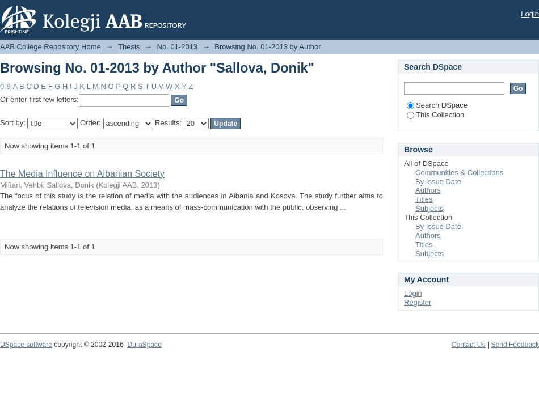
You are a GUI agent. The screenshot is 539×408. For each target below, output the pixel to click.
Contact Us (469, 344)
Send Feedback (515, 344)
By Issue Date (438, 181)
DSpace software (26, 344)
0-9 (5, 86)
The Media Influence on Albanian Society (82, 173)
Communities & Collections (459, 172)
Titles (424, 199)
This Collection (435, 114)
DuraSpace (144, 344)
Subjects (429, 208)
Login (530, 14)
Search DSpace (437, 105)
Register (417, 302)
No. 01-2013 (177, 46)
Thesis (129, 46)
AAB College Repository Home (50, 46)
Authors (428, 190)
